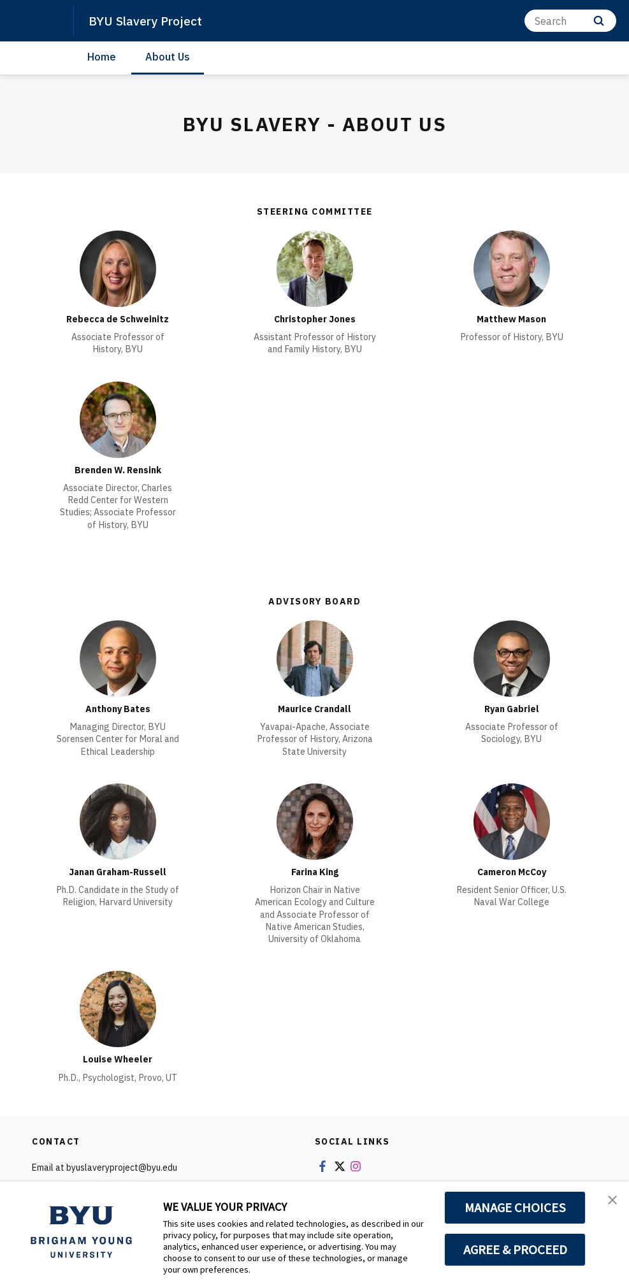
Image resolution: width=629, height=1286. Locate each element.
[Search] (570, 21)
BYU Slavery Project (151, 20)
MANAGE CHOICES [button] (515, 1208)
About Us (167, 56)
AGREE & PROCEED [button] (515, 1250)
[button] (608, 1204)
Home (101, 56)
